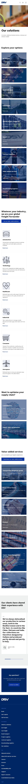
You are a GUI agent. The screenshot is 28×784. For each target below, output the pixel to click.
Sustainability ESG (6, 768)
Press (2, 765)
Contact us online (14, 684)
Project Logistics (5, 737)
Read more (5, 64)
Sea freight (4, 731)
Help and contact (5, 753)
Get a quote (4, 714)
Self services (4, 717)
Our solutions (5, 746)
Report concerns (5, 774)
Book (2, 711)
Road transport (5, 734)
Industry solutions (6, 724)
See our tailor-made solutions (11, 221)
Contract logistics (6, 740)
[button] (7, 659)
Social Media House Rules (7, 778)
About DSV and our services (8, 756)
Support (3, 771)
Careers (3, 759)
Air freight (4, 728)
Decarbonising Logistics (7, 743)
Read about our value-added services (13, 459)
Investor (3, 762)
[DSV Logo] (3, 2)
